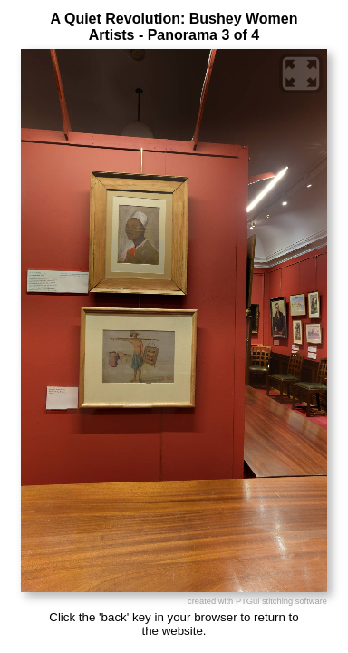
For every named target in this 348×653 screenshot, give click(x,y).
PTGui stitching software (281, 601)
